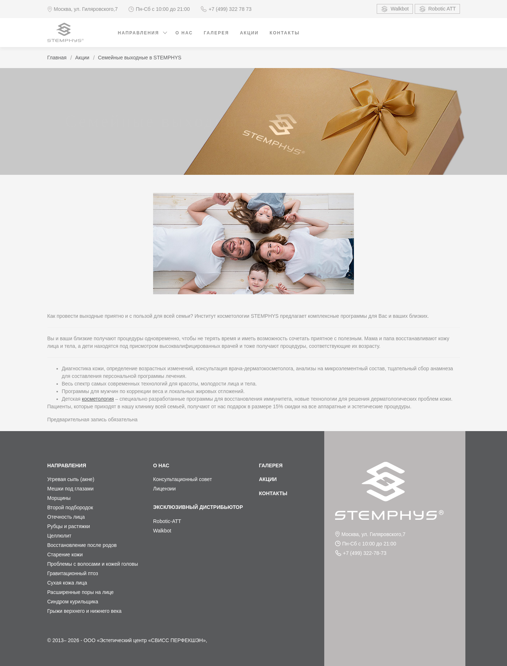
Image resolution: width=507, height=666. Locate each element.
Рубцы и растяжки (68, 526)
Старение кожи (65, 554)
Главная (57, 57)
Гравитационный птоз (72, 573)
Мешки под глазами (70, 489)
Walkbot (395, 9)
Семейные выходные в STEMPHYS (139, 57)
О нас (184, 32)
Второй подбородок (70, 507)
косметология (98, 399)
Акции (249, 32)
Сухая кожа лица (67, 583)
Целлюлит (59, 536)
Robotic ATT (437, 9)
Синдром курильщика (72, 601)
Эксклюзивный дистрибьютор (198, 507)
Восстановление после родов (82, 545)
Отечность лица (66, 517)
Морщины (59, 498)
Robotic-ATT (167, 521)
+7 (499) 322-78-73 (360, 553)
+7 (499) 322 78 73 (226, 9)
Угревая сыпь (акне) (70, 479)
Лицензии (164, 489)
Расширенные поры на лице (80, 592)
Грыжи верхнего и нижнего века (84, 611)
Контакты (285, 32)
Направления (138, 32)
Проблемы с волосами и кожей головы (92, 564)
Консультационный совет (182, 479)
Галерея (216, 32)
